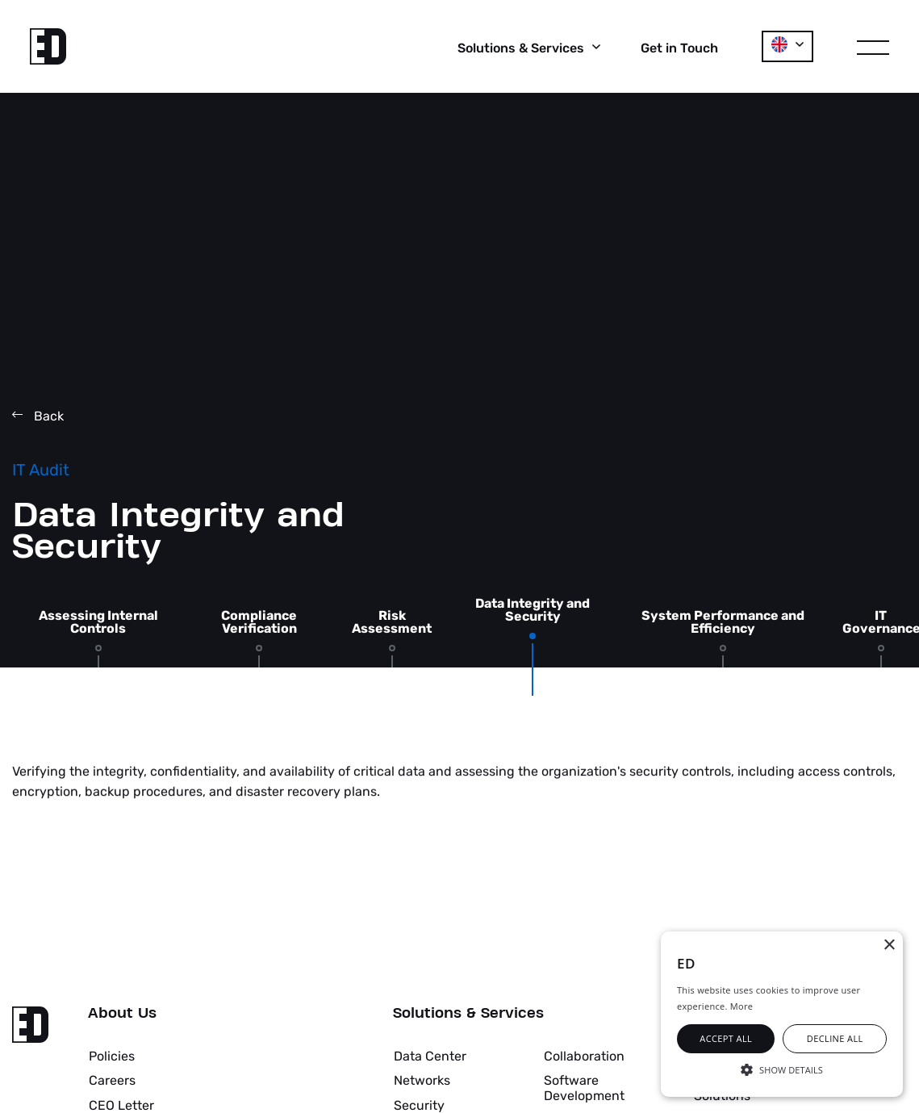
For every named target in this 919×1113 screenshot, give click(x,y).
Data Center (430, 1056)
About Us (122, 1013)
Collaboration (584, 1056)
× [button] (889, 945)
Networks (422, 1080)
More (741, 1006)
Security (419, 1105)
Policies (112, 1056)
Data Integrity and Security (532, 610)
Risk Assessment (392, 622)
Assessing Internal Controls (98, 622)
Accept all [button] (726, 1038)
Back (38, 416)
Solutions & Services (468, 1013)
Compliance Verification (259, 622)
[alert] (782, 1014)
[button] (782, 1068)
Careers (112, 1080)
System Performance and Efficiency (722, 622)
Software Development (584, 1088)
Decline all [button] (835, 1038)
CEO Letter (121, 1105)
